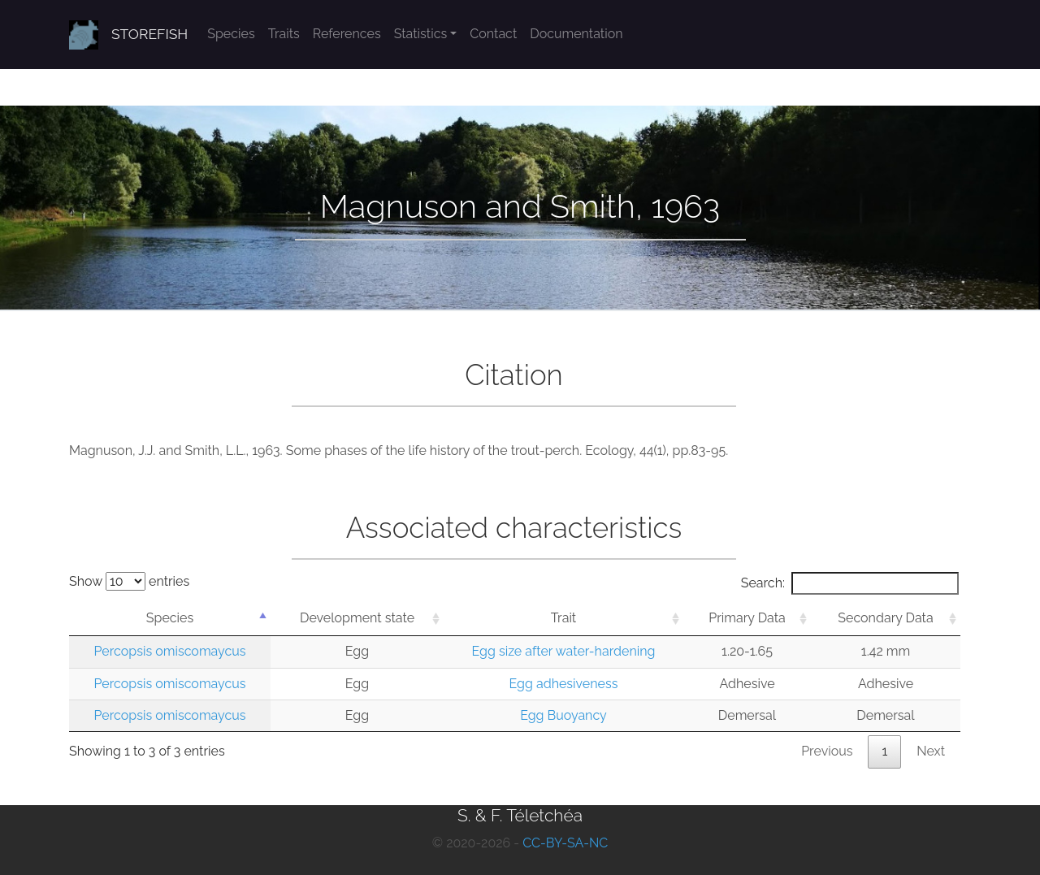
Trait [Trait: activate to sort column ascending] (563, 618)
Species (230, 33)
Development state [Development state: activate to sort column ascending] (357, 618)
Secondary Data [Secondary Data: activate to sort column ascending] (885, 618)
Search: (850, 583)
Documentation (576, 33)
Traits (284, 33)
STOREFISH (149, 34)
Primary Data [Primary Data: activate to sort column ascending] (747, 618)
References (347, 33)
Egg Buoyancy (563, 715)
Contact (493, 33)
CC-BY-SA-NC (565, 843)
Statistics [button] (421, 33)
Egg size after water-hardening (564, 651)
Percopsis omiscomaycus (170, 651)
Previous (826, 751)
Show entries (129, 581)
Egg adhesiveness (563, 683)
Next (930, 751)
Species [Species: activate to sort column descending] (169, 618)
